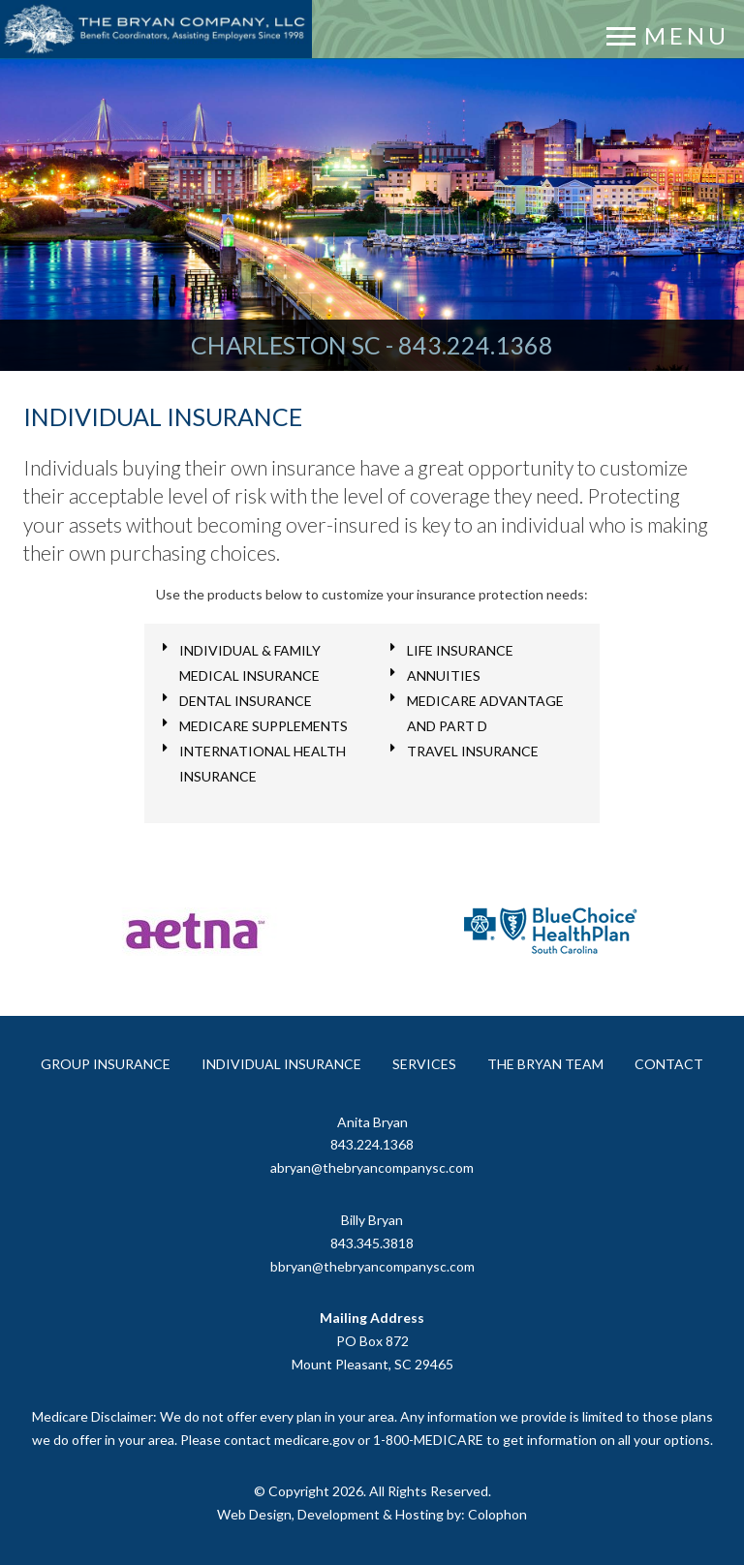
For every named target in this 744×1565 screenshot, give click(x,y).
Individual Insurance (281, 1064)
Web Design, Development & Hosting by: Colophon (372, 1514)
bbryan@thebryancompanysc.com (372, 1266)
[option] (193, 939)
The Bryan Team (545, 1064)
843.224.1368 (475, 344)
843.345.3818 (372, 1243)
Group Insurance (105, 1064)
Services (424, 1064)
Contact (669, 1064)
